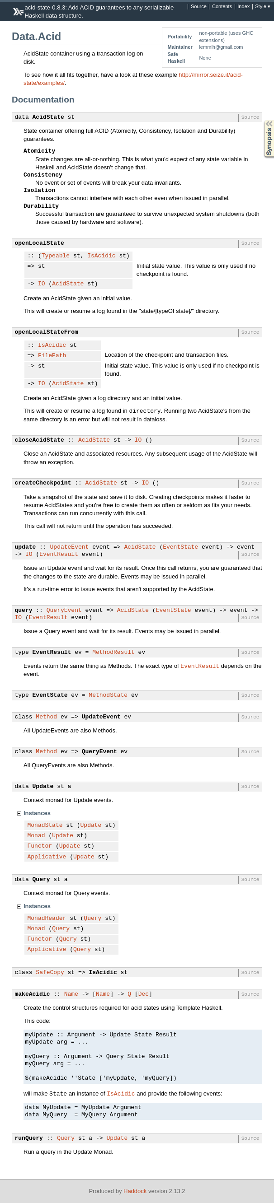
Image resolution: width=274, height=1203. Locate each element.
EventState (180, 547)
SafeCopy (50, 973)
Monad (36, 836)
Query (41, 880)
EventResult (58, 554)
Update (43, 787)
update (25, 547)
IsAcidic (101, 256)
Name (71, 994)
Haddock (134, 1191)
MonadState (45, 825)
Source (199, 6)
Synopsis (262, 120)
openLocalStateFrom (46, 332)
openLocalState (39, 243)
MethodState (108, 695)
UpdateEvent (69, 547)
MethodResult (113, 652)
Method (46, 717)
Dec (143, 994)
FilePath (52, 356)
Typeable (56, 256)
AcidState (48, 117)
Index (243, 6)
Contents (222, 6)
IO (41, 284)
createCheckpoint (43, 483)
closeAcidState (39, 440)
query (24, 610)
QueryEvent (64, 610)
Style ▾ (262, 6)
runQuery (29, 1138)
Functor (40, 846)
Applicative (47, 857)
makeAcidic (32, 994)
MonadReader (47, 918)
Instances (37, 813)
